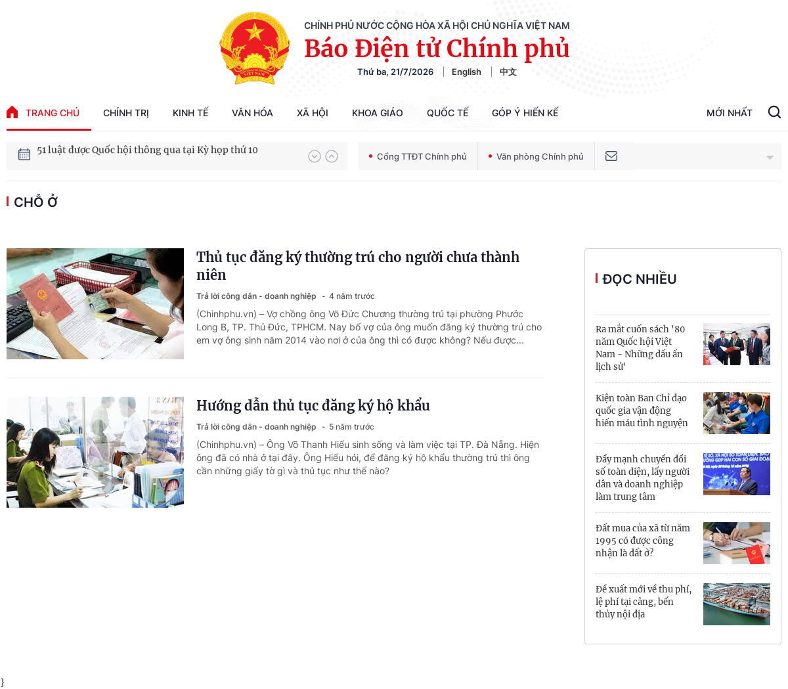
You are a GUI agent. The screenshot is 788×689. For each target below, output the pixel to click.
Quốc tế (447, 112)
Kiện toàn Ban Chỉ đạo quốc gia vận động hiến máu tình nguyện (642, 411)
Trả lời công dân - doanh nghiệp (257, 296)
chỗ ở (36, 202)
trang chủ (43, 112)
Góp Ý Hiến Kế (525, 112)
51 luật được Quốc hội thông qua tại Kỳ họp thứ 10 (147, 156)
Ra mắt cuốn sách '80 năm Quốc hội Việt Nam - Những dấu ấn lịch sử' (640, 348)
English (466, 71)
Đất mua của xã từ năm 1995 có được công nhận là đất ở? (643, 541)
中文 (508, 71)
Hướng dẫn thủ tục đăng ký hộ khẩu (313, 405)
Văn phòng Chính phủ (536, 156)
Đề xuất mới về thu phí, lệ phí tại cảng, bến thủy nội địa (643, 602)
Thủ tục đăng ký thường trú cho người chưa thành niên (357, 266)
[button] (314, 156)
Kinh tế (190, 112)
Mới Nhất (730, 112)
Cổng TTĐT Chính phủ (418, 156)
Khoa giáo (377, 112)
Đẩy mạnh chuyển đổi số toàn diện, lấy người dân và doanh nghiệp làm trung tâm (643, 478)
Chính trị (126, 112)
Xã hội (312, 112)
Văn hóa (252, 112)
